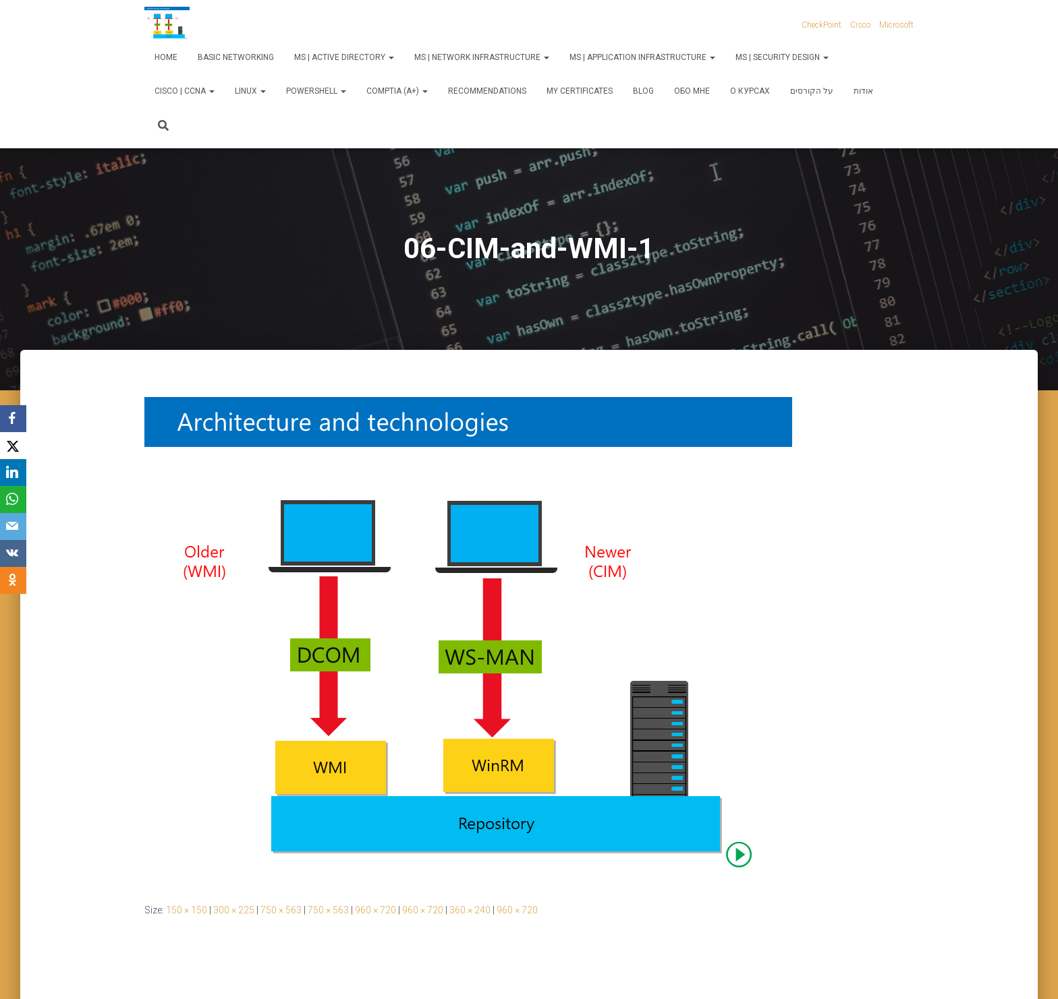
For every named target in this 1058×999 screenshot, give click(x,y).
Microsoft (896, 25)
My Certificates (580, 91)
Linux (250, 91)
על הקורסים (811, 91)
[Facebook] (13, 418)
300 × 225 (233, 910)
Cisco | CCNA (185, 91)
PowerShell (316, 91)
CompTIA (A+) (397, 91)
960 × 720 (375, 910)
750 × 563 (281, 910)
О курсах (750, 91)
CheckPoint (821, 25)
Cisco (860, 25)
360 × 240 (470, 910)
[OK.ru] (13, 580)
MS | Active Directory (344, 57)
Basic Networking (236, 57)
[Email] (13, 526)
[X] (13, 445)
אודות (863, 91)
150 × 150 (186, 910)
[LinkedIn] (13, 472)
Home (166, 57)
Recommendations (487, 91)
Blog (643, 91)
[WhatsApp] (13, 499)
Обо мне (692, 91)
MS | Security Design (782, 57)
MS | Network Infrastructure (481, 57)
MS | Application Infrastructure (642, 57)
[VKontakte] (13, 553)
